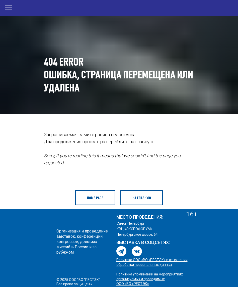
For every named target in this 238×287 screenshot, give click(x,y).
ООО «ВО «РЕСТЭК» (132, 284)
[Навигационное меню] (8, 8)
